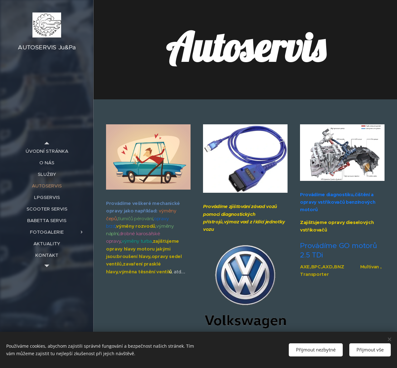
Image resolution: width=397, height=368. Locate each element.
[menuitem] (47, 151)
